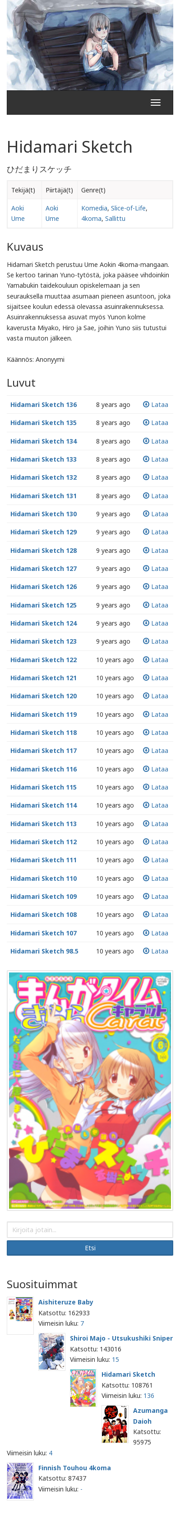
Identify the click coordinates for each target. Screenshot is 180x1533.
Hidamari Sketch (128, 1374)
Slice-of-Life (128, 208)
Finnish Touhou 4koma (74, 1467)
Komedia (94, 208)
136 (148, 1395)
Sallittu (115, 218)
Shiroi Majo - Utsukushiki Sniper (121, 1338)
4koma (91, 218)
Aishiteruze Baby (65, 1302)
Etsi (90, 1247)
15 (115, 1359)
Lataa (155, 404)
